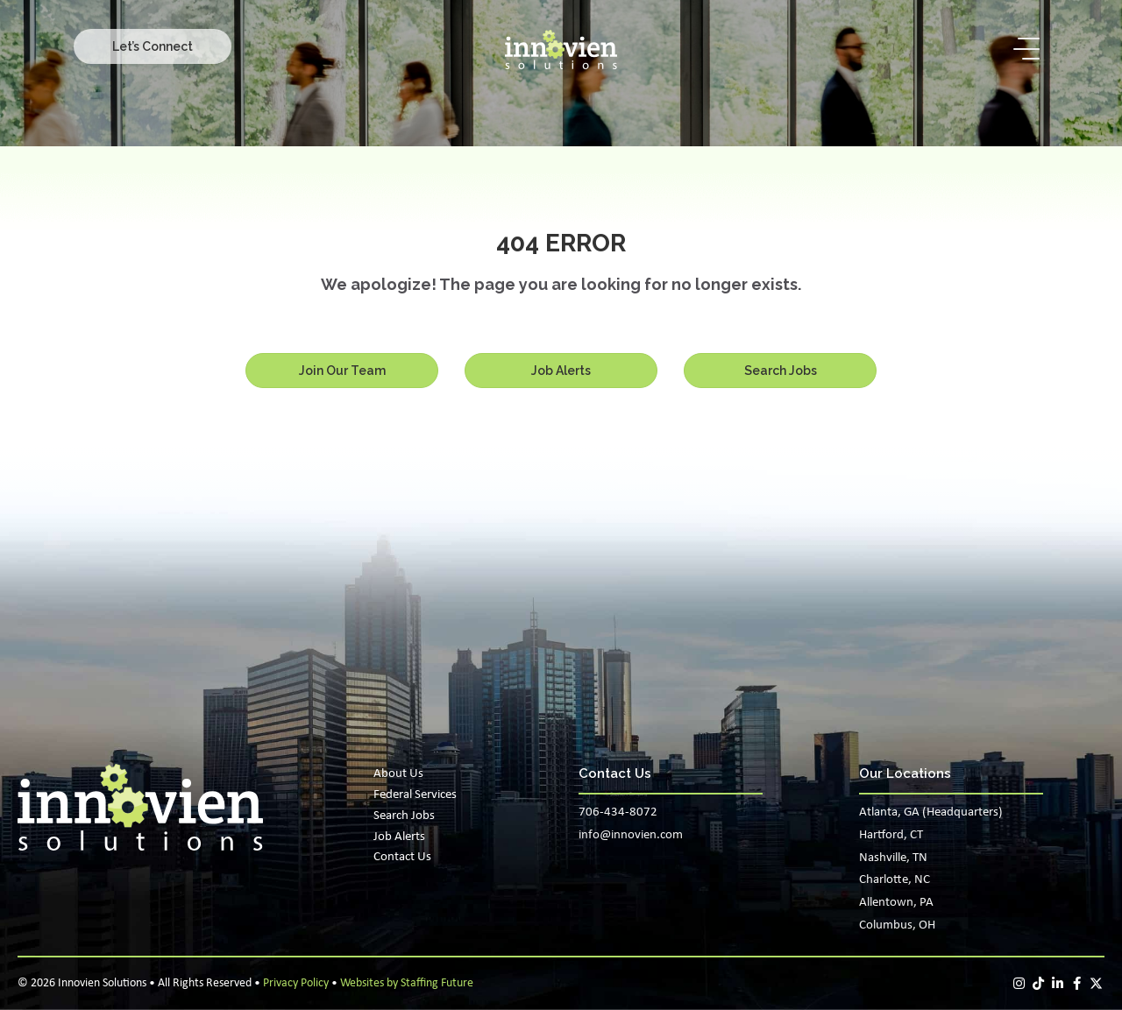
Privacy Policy (296, 983)
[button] (152, 46)
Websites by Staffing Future (406, 983)
